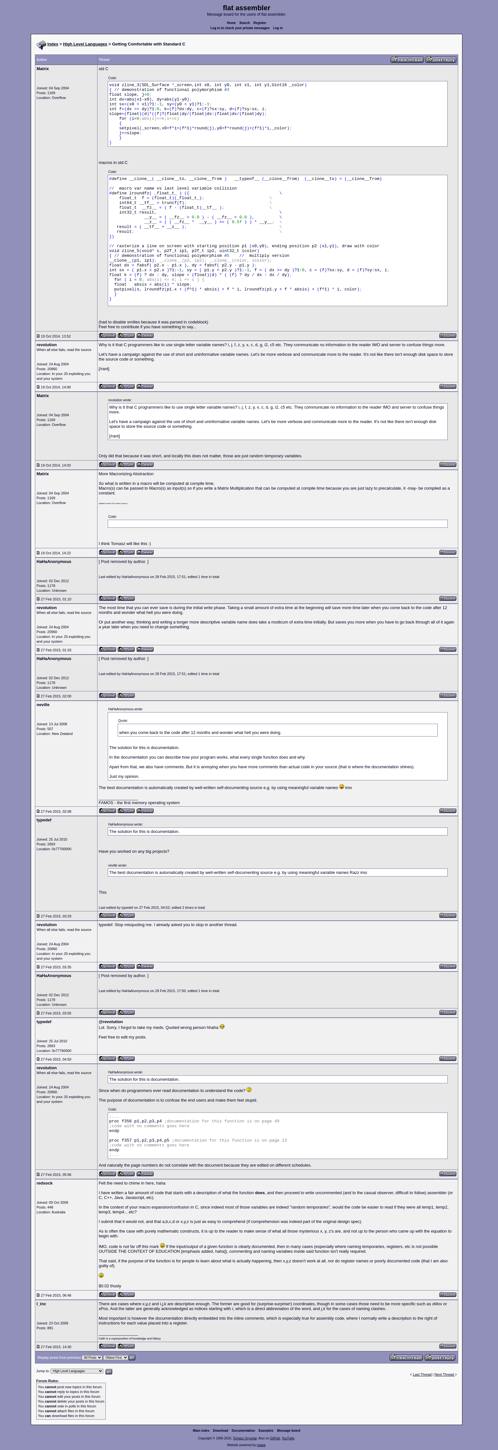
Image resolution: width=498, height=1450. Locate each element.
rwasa (261, 1445)
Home (231, 23)
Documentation (243, 1430)
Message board (288, 1430)
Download (220, 1430)
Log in (278, 28)
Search (244, 23)
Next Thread (445, 1374)
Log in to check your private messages (240, 28)
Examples (266, 1430)
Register (259, 23)
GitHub (275, 1438)
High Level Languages (85, 44)
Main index (201, 1430)
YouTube (288, 1438)
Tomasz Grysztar (245, 1438)
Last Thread (422, 1374)
